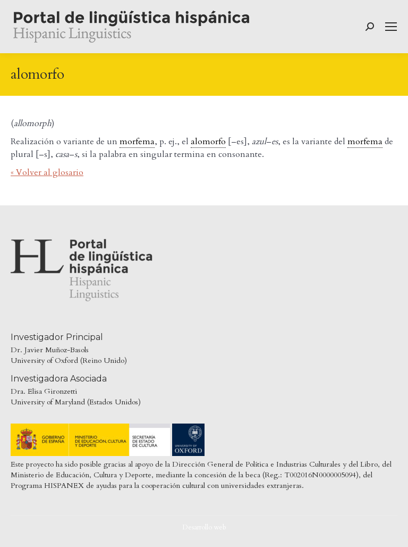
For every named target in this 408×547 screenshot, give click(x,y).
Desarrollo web (204, 527)
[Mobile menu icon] (391, 26)
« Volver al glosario (47, 172)
